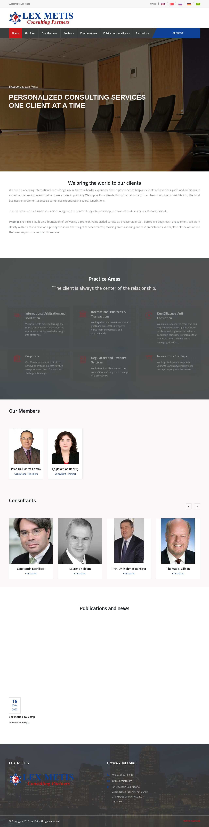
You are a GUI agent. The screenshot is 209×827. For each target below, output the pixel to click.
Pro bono (69, 33)
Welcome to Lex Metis (19, 3)
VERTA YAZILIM (191, 820)
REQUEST (178, 33)
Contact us (142, 33)
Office (153, 3)
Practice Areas (88, 33)
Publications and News (116, 33)
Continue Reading (19, 722)
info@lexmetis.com (122, 780)
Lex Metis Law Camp (22, 717)
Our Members (49, 33)
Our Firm (30, 33)
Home (15, 33)
